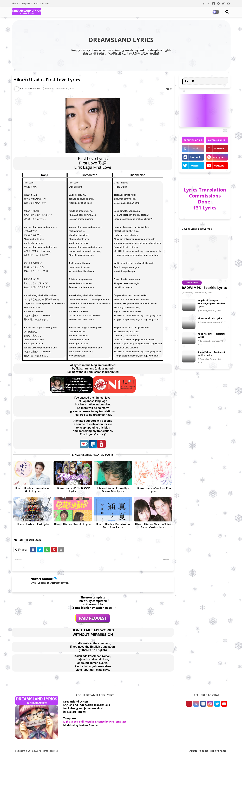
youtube (219, 165)
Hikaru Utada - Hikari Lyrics (32, 524)
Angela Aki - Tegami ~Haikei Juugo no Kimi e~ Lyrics (211, 303)
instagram (219, 157)
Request (26, 3)
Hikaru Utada (34, 539)
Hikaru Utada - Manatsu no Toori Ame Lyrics (113, 526)
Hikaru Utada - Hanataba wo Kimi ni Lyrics (32, 490)
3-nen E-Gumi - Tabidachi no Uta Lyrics (211, 353)
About (15, 3)
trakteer (219, 148)
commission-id (217, 140)
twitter (195, 165)
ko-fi (195, 148)
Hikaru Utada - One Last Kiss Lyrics (153, 490)
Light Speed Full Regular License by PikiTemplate (95, 721)
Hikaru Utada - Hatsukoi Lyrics (72, 524)
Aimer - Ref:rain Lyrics (210, 318)
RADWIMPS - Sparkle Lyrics (204, 287)
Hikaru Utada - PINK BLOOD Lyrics (72, 490)
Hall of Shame (41, 3)
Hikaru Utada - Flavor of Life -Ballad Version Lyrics (153, 526)
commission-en (193, 140)
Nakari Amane (41, 579)
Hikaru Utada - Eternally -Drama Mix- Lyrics (113, 490)
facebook (195, 157)
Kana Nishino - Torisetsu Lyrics (211, 335)
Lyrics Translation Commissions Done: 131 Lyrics (205, 198)
